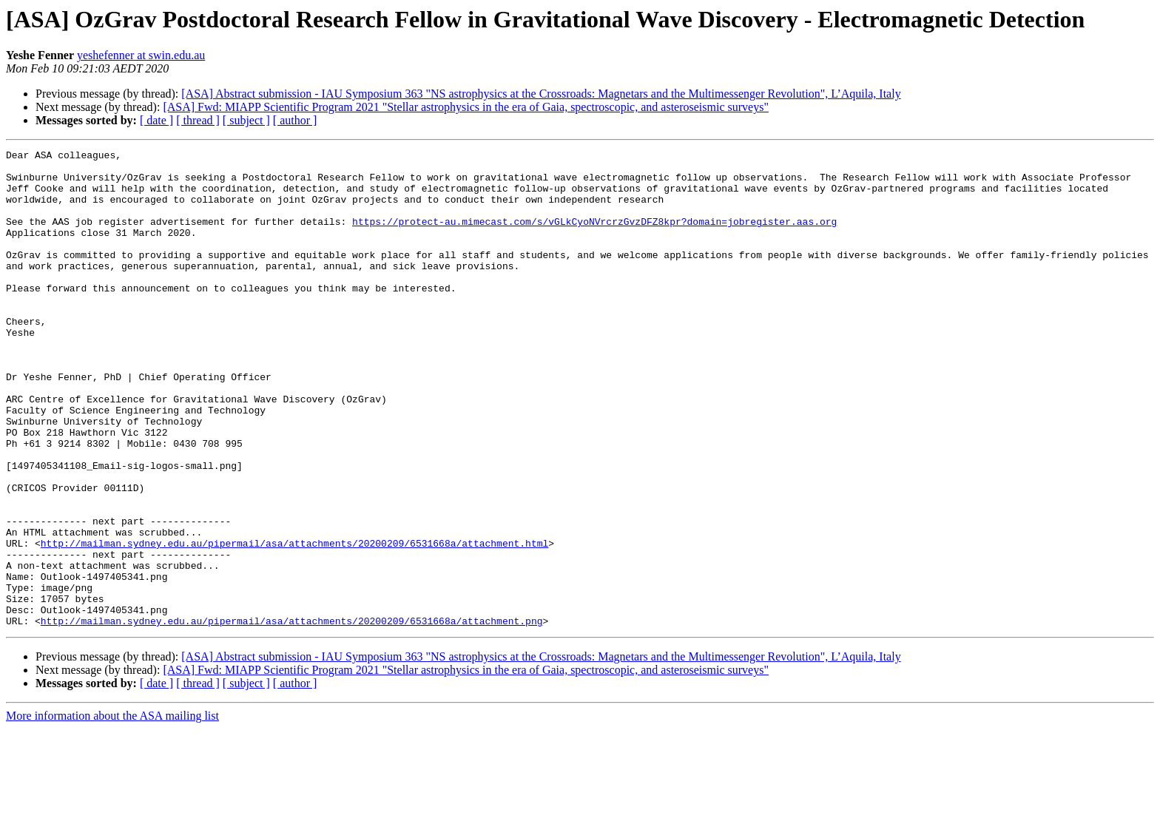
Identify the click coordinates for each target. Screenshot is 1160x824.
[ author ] (295, 120)
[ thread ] (198, 120)
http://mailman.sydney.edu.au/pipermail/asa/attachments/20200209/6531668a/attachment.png (292, 716)
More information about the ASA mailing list (112, 811)
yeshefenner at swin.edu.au (141, 55)
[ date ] (156, 120)
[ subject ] (246, 120)
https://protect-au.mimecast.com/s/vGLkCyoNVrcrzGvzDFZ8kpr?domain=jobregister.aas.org (594, 236)
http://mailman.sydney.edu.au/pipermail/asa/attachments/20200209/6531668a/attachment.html (294, 622)
